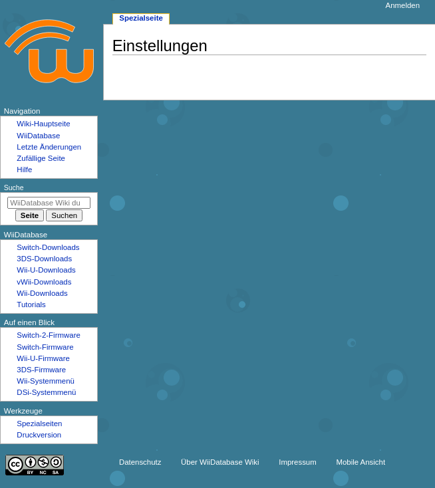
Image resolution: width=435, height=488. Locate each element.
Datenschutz (140, 462)
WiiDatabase (38, 136)
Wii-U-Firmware (43, 358)
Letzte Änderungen (49, 147)
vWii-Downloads (44, 282)
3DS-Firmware (41, 370)
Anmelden (403, 5)
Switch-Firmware (45, 347)
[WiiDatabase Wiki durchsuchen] (48, 203)
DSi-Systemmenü (46, 392)
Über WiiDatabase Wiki (220, 462)
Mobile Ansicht (360, 462)
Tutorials (31, 304)
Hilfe (24, 170)
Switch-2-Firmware (48, 335)
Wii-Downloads (42, 293)
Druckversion (39, 435)
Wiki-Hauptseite (43, 124)
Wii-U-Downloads (46, 270)
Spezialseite (141, 18)
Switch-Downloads (48, 247)
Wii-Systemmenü (45, 381)
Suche (14, 187)
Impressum (298, 462)
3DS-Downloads (44, 259)
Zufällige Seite (41, 158)
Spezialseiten (39, 423)
